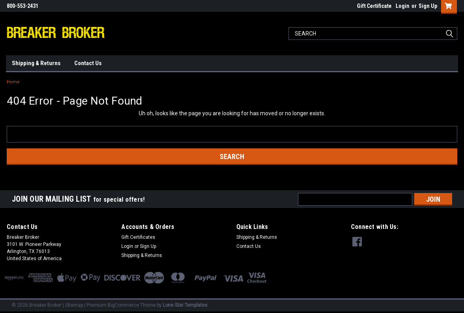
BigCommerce (123, 305)
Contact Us (88, 63)
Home (13, 81)
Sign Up (428, 6)
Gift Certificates (138, 237)
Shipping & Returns (36, 63)
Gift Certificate (374, 6)
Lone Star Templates (185, 305)
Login (402, 6)
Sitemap (74, 305)
